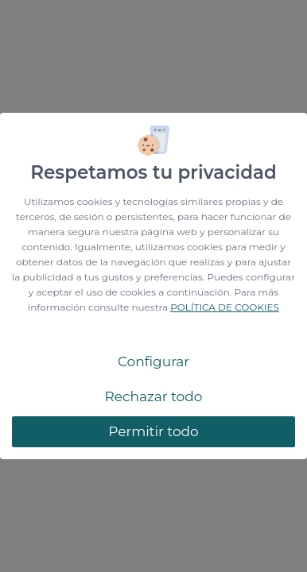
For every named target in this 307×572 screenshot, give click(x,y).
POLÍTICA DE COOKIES (224, 307)
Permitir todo (153, 431)
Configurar (153, 361)
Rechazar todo (154, 396)
